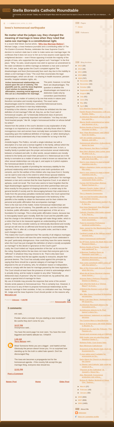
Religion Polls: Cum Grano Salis (93, 342)
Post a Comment (15, 374)
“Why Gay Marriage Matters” (51, 44)
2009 (80, 78)
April (82, 106)
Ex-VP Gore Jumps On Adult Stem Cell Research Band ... (96, 243)
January (83, 393)
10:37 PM (18, 325)
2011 (80, 72)
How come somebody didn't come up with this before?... (95, 264)
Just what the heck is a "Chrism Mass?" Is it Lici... (93, 285)
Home (38, 382)
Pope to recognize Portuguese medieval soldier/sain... (92, 224)
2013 (80, 66)
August (83, 93)
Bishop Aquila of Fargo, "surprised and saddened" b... (94, 248)
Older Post (64, 382)
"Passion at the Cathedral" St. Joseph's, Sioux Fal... (92, 371)
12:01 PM (18, 369)
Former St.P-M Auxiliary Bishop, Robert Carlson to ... (93, 184)
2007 (80, 400)
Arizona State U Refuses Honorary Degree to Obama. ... (94, 279)
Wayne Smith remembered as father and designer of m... (94, 123)
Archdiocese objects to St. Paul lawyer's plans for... (93, 311)
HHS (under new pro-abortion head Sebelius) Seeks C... (94, 338)
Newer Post (11, 382)
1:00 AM (18, 339)
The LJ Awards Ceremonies (91, 193)
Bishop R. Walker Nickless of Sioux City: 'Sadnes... (94, 381)
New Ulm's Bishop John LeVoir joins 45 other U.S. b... (95, 152)
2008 (80, 397)
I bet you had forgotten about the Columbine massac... (93, 198)
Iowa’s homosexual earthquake (92, 239)
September (85, 90)
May (82, 103)
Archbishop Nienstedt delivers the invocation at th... (94, 306)
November (84, 84)
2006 (80, 403)
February (84, 390)
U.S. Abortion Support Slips (91, 108)
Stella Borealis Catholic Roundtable (45, 10)
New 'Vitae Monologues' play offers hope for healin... (94, 134)
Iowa (68, 302)
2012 (80, 69)
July (82, 96)
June (82, 100)
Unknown (82, 413)
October (83, 87)
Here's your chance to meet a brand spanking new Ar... (94, 163)
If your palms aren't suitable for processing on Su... (93, 355)
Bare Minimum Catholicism (91, 346)
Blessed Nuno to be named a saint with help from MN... (94, 158)
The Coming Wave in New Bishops (94, 320)
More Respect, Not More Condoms (94, 148)
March (83, 386)
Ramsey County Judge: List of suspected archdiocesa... (92, 189)
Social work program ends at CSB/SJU (96, 334)
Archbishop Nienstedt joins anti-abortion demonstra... (93, 258)
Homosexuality (60, 302)
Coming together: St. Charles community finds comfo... (92, 179)
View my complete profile (88, 417)
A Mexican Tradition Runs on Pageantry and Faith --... (92, 253)
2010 (80, 75)
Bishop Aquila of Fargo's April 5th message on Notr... (94, 128)
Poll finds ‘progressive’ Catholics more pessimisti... (93, 219)
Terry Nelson (20, 341)
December (84, 81)
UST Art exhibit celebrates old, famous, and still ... (92, 139)
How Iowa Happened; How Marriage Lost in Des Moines (94, 208)
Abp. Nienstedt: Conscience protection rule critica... (91, 376)
